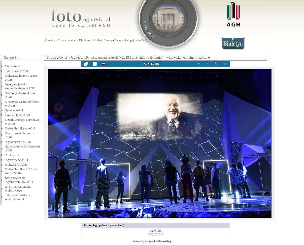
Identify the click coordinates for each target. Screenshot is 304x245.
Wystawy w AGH (16, 160)
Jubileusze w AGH (17, 71)
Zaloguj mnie (132, 40)
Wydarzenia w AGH (18, 142)
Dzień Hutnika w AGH (20, 128)
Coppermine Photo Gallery (158, 241)
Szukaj (98, 40)
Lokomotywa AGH (17, 115)
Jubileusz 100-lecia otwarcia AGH (17, 197)
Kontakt (49, 40)
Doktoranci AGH (16, 164)
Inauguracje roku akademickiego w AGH (20, 86)
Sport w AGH (14, 110)
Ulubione (84, 40)
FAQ (144, 40)
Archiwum (12, 155)
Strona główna (112, 40)
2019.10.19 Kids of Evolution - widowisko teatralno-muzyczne (166, 57)
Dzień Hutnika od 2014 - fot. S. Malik (21, 171)
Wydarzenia (13, 66)
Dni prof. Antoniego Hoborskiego (18, 188)
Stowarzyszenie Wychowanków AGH (19, 180)
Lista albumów (67, 40)
